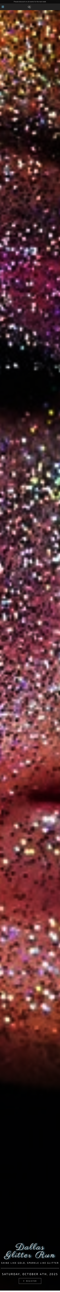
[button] (3, 7)
